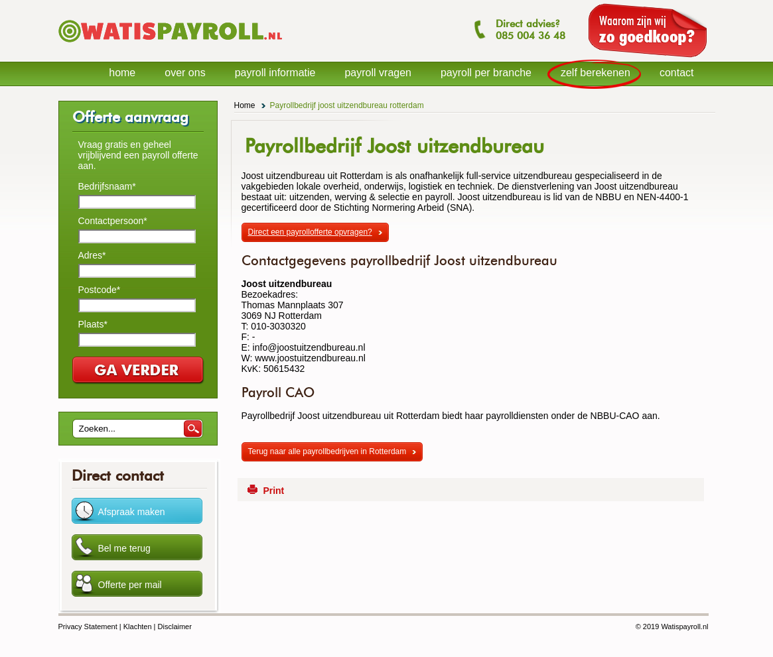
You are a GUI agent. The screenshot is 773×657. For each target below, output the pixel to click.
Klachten (137, 626)
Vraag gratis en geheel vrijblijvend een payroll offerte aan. (138, 155)
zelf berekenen (595, 72)
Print (273, 490)
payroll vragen (377, 72)
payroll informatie (275, 72)
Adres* (92, 255)
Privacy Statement (87, 626)
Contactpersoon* (112, 220)
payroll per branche (486, 72)
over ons (185, 72)
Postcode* (99, 289)
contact (677, 72)
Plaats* (92, 324)
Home (244, 105)
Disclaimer (175, 626)
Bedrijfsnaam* (107, 186)
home (122, 72)
